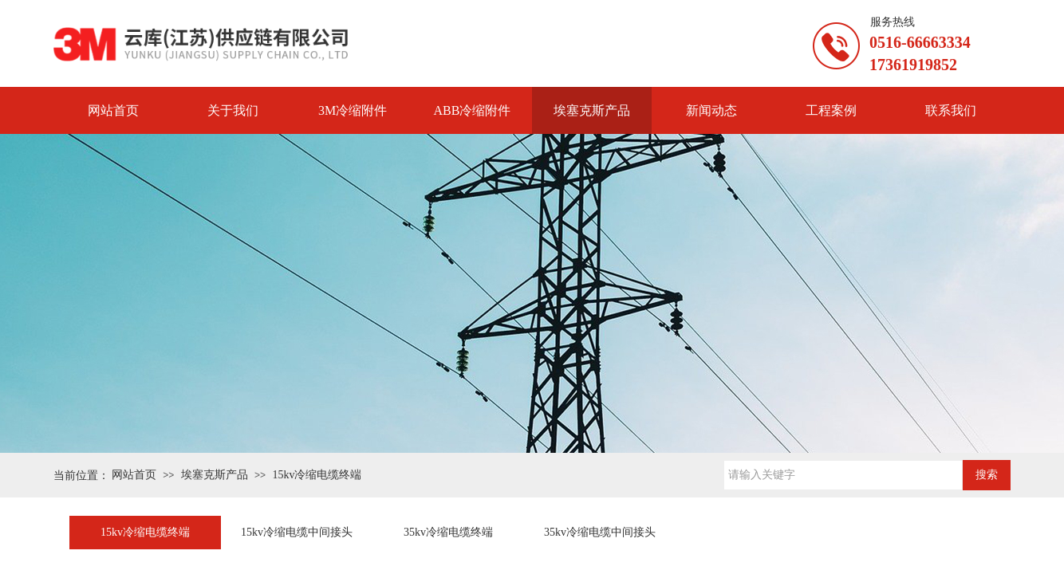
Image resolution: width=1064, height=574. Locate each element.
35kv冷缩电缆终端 (448, 532)
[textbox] (843, 475)
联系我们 (950, 110)
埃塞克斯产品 (592, 110)
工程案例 (831, 110)
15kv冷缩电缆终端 (316, 475)
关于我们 (232, 110)
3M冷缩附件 (352, 110)
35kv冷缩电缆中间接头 (600, 532)
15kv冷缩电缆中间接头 (297, 532)
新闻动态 (711, 110)
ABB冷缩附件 (472, 110)
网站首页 (113, 110)
